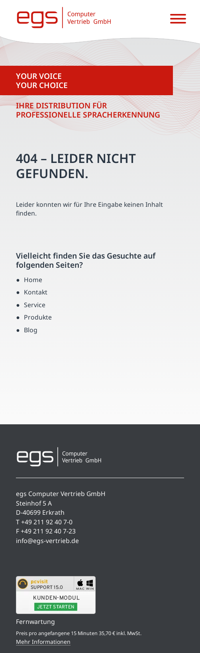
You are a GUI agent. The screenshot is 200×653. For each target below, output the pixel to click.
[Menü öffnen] (178, 19)
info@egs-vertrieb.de (47, 540)
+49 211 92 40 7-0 (47, 522)
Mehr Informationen (43, 641)
